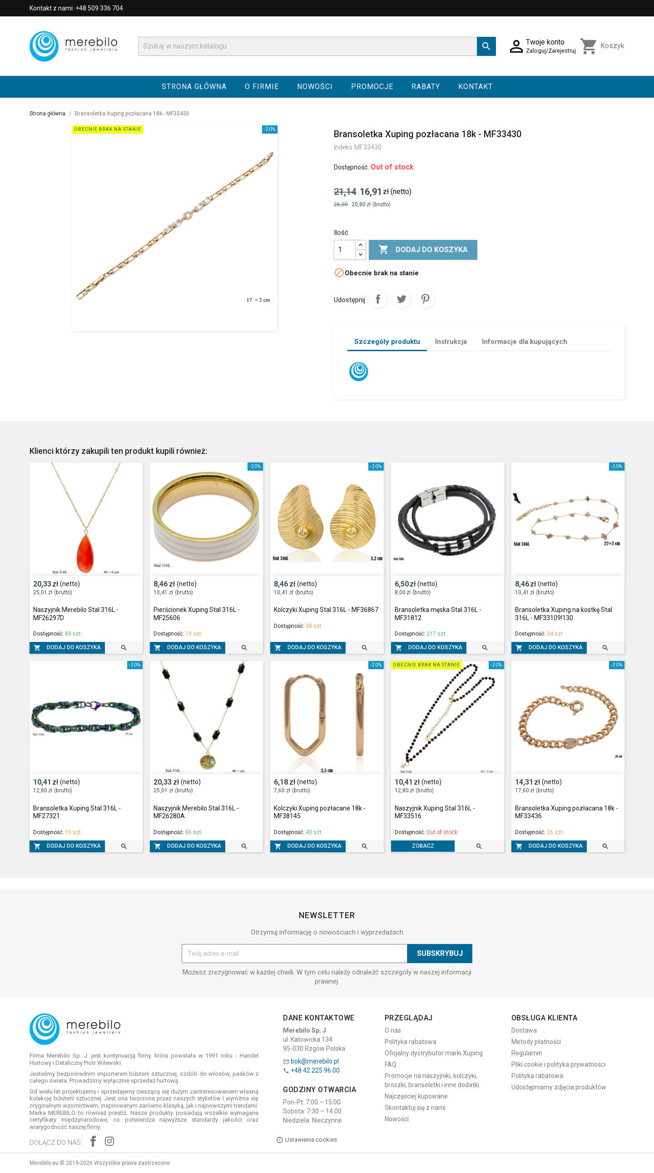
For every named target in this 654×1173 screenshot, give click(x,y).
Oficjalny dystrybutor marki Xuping (434, 1053)
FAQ (390, 1064)
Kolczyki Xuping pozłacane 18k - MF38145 (320, 812)
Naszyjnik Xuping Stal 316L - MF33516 (435, 812)
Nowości (315, 86)
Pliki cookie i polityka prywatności (558, 1064)
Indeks (343, 147)
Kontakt (475, 86)
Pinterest (425, 299)
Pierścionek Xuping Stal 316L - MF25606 (197, 613)
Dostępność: (351, 167)
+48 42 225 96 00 (315, 1070)
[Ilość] (345, 250)
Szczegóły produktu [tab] (387, 342)
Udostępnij (378, 299)
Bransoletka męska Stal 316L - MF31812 (438, 613)
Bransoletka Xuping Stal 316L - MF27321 (77, 812)
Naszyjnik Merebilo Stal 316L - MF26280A (196, 812)
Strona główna (194, 86)
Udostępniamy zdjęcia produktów (558, 1087)
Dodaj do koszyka (423, 250)
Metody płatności (536, 1041)
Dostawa (524, 1030)
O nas (393, 1030)
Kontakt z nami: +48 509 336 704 (76, 8)
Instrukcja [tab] (451, 342)
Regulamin (526, 1053)
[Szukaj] (317, 46)
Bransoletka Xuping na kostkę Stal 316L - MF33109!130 (563, 613)
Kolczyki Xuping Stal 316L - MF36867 (326, 609)
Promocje (372, 86)
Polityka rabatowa (410, 1041)
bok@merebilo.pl (315, 1061)
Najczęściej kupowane (416, 1096)
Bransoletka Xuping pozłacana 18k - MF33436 (566, 812)
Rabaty (425, 86)
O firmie (262, 86)
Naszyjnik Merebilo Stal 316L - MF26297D (76, 613)
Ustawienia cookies (306, 1139)
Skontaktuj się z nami (415, 1107)
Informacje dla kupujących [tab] (524, 342)
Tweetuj (401, 299)
